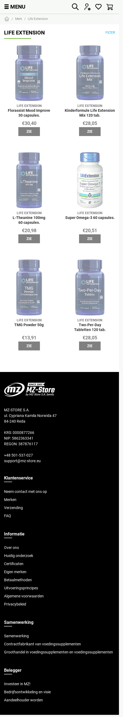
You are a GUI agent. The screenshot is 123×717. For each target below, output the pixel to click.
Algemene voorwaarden (24, 596)
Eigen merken (15, 572)
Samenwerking (16, 636)
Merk (18, 18)
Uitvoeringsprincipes (21, 588)
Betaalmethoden (18, 580)
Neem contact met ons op (25, 491)
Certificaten (13, 564)
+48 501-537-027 (18, 455)
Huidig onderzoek (18, 556)
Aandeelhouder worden (23, 700)
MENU (14, 6)
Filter (110, 32)
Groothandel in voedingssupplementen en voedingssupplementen (58, 652)
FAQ (7, 516)
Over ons (11, 547)
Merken (10, 500)
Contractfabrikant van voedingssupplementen (42, 644)
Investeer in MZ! (17, 684)
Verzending (13, 508)
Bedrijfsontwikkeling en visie (27, 692)
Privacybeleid (15, 604)
